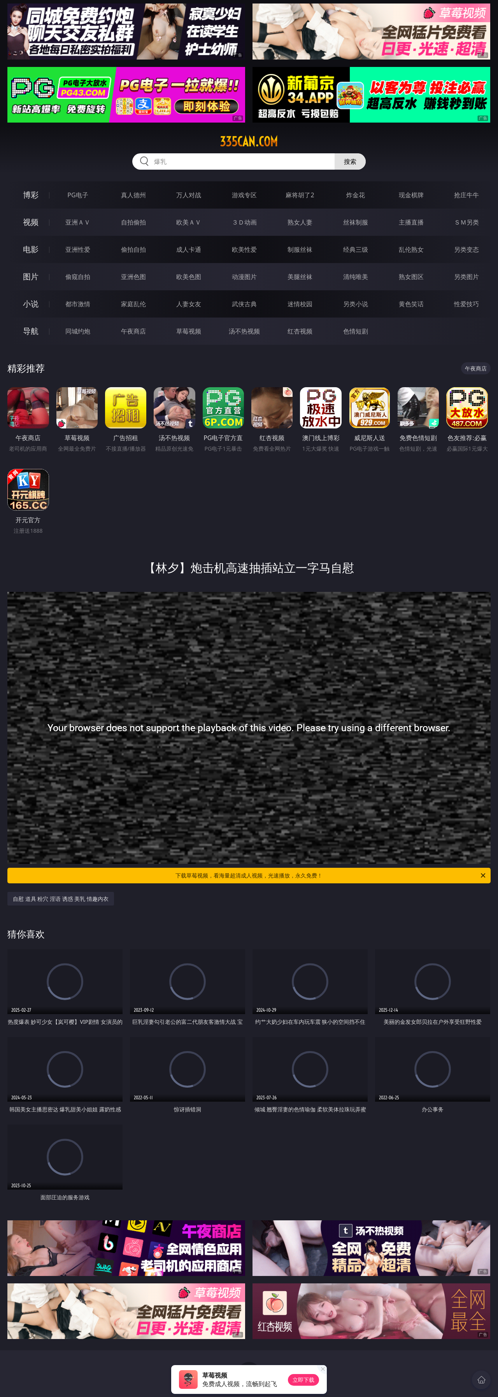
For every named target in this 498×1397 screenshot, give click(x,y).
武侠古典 (244, 304)
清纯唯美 (355, 276)
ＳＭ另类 (466, 222)
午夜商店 (133, 331)
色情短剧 (355, 331)
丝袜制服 (355, 222)
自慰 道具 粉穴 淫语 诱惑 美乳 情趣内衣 (61, 898)
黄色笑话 (411, 304)
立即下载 (303, 1379)
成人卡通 (188, 249)
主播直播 (411, 222)
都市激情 (77, 304)
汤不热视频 (244, 331)
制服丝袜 (300, 249)
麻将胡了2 (300, 195)
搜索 (350, 161)
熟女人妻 (300, 222)
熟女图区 (411, 276)
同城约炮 (77, 331)
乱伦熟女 (411, 249)
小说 (31, 303)
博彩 (31, 195)
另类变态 (466, 249)
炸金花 (355, 195)
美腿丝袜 (300, 276)
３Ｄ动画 (244, 222)
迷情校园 (300, 304)
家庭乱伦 (133, 304)
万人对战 (188, 195)
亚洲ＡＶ (77, 222)
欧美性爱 (244, 249)
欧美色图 (188, 276)
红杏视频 (300, 331)
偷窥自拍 (77, 276)
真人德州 (133, 195)
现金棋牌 (411, 195)
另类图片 (466, 276)
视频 (31, 222)
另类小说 (355, 304)
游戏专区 (244, 195)
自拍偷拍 (133, 222)
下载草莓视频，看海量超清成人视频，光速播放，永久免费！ (331, 875)
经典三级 (355, 249)
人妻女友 (188, 304)
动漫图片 (244, 276)
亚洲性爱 (77, 249)
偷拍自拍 (133, 249)
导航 (31, 331)
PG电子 (77, 195)
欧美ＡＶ (188, 222)
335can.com (249, 141)
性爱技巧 (466, 304)
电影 (31, 249)
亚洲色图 (133, 276)
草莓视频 (188, 331)
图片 (31, 276)
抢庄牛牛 (466, 195)
